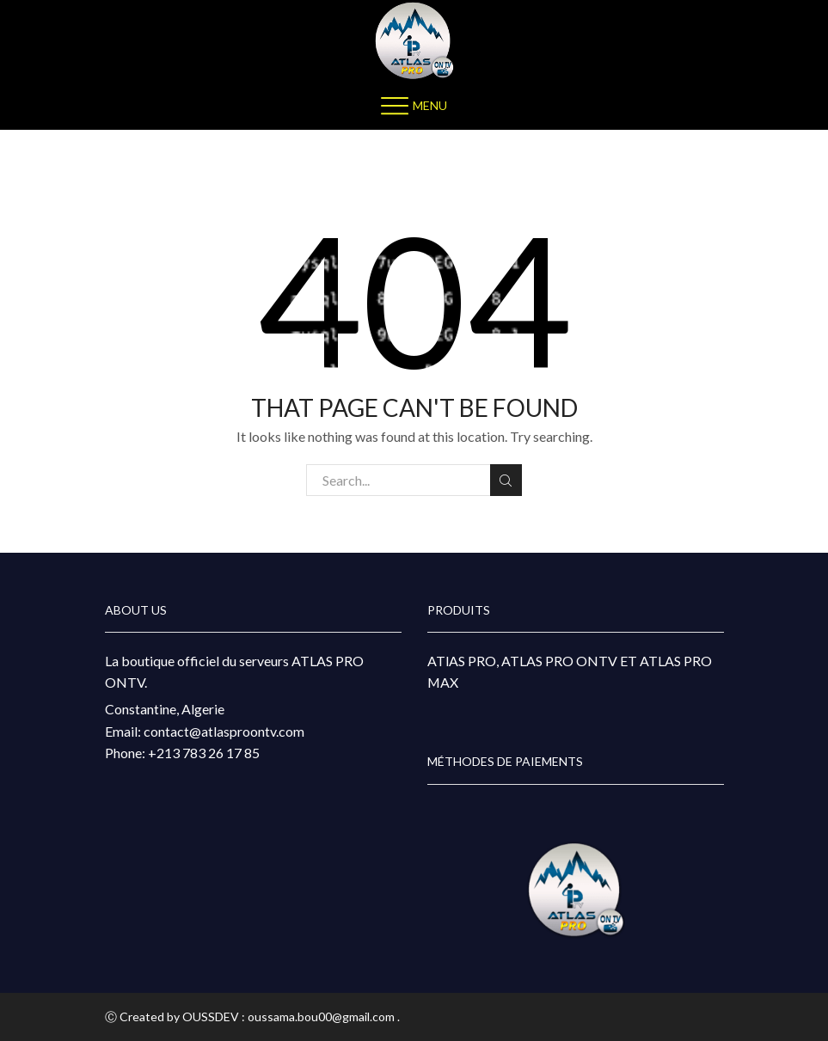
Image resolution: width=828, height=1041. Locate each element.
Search (506, 481)
